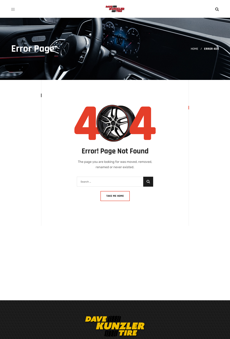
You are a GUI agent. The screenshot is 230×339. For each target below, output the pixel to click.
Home (194, 49)
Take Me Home (115, 196)
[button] (217, 9)
